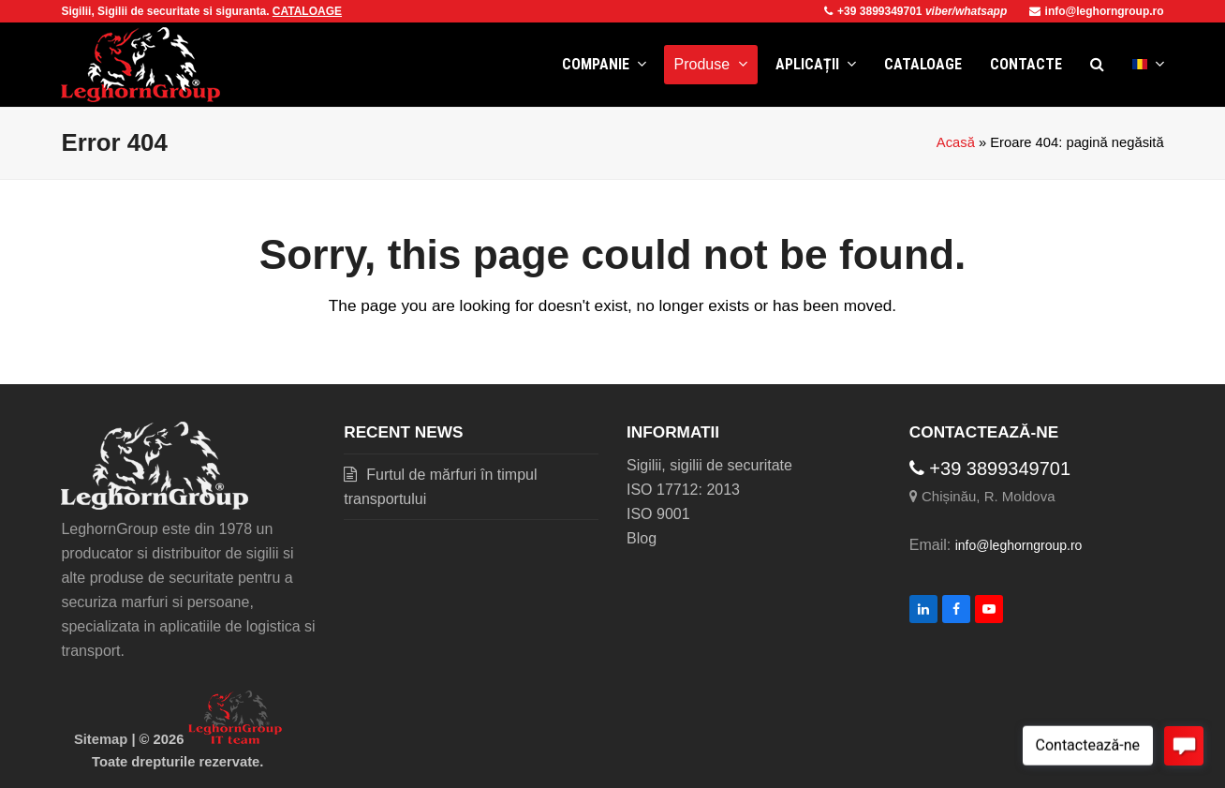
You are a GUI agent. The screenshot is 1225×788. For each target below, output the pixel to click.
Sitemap (100, 739)
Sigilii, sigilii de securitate (709, 465)
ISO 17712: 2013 (683, 490)
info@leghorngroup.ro (1096, 11)
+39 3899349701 (874, 11)
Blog (642, 538)
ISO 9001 (658, 514)
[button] (1097, 64)
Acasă (956, 142)
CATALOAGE (307, 11)
